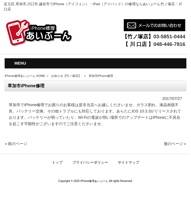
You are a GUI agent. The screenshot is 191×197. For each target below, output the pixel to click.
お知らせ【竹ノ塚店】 (66, 75)
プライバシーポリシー (90, 162)
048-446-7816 (169, 44)
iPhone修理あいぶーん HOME (25, 75)
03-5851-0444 (169, 36)
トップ (57, 162)
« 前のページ (16, 143)
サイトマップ (128, 162)
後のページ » (175, 143)
